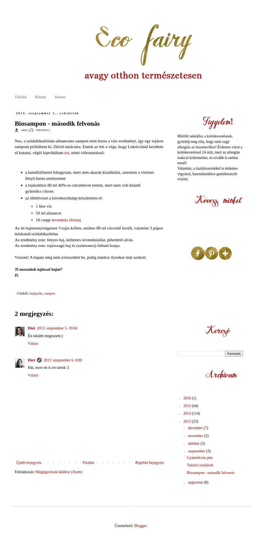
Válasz (33, 343)
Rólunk (40, 97)
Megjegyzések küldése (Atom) (58, 472)
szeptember (197, 451)
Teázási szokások (200, 465)
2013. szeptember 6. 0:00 (62, 360)
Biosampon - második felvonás (210, 473)
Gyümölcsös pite (200, 458)
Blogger (140, 526)
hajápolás (36, 293)
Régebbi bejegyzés (149, 463)
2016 (187, 398)
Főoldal (21, 97)
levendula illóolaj (66, 219)
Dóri (31, 328)
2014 (187, 413)
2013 (187, 421)
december (196, 428)
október (194, 443)
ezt (66, 152)
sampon (49, 293)
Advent (60, 97)
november (196, 436)
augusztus (196, 482)
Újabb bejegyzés (28, 463)
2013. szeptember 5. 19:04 (57, 328)
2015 (187, 406)
